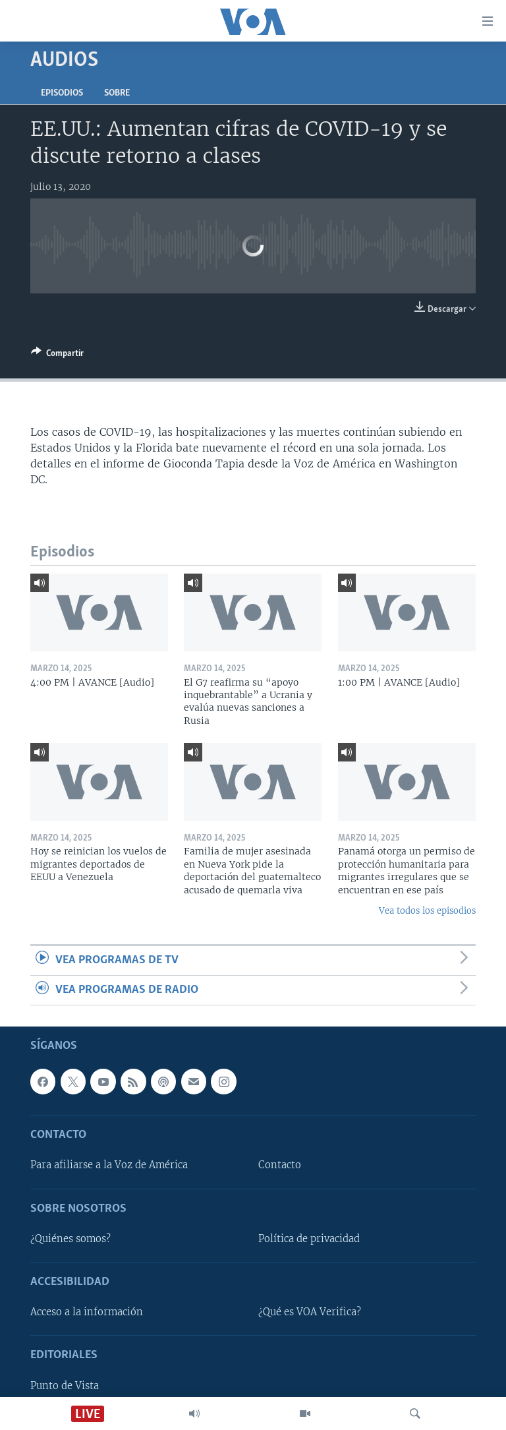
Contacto (279, 1166)
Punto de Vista (64, 1386)
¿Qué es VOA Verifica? (309, 1313)
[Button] (57, 355)
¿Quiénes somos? (70, 1239)
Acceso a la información (86, 1313)
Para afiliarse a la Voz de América (109, 1166)
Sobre (117, 93)
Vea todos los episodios (427, 910)
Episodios (62, 93)
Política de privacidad (309, 1239)
